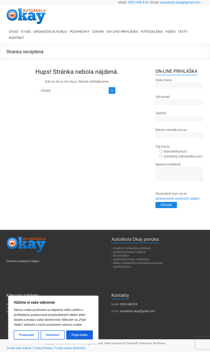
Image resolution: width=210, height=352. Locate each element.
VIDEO (170, 31)
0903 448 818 (138, 2)
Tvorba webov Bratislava (70, 348)
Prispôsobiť (26, 335)
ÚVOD (13, 31)
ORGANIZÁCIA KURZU (50, 31)
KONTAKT (16, 37)
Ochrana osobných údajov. (23, 261)
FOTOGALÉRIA (152, 31)
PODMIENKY (79, 31)
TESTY (183, 31)
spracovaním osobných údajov (177, 198)
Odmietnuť (52, 335)
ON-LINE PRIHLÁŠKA (122, 31)
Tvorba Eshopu (42, 348)
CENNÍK (98, 31)
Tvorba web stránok (18, 348)
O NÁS (26, 31)
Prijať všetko (80, 335)
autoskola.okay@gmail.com (180, 2)
